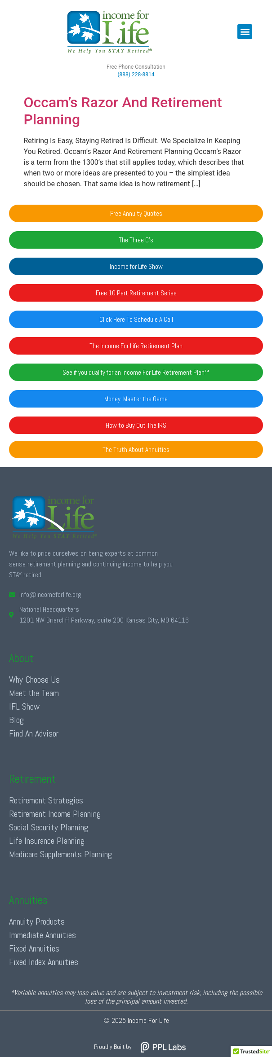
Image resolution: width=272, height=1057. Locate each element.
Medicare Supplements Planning (60, 854)
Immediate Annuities (42, 935)
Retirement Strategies (46, 800)
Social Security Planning (48, 827)
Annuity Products (37, 921)
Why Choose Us (34, 679)
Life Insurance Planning (47, 840)
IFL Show (24, 706)
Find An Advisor (33, 733)
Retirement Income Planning (55, 814)
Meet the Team (34, 693)
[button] (244, 31)
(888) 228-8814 (135, 74)
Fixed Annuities (34, 948)
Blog (16, 720)
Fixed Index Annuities (43, 962)
